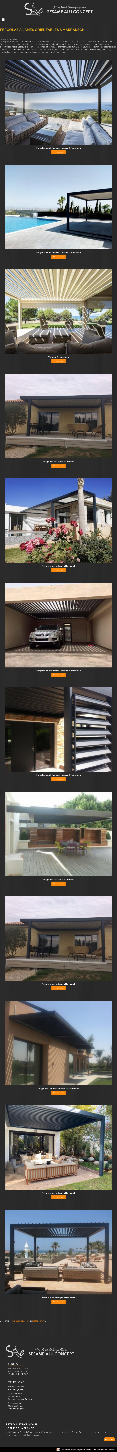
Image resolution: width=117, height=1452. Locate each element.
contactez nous (38, 1321)
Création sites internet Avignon (70, 1449)
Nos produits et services (106, 1449)
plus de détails (58, 152)
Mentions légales (90, 1449)
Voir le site (109, 1439)
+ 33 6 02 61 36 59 (24, 1399)
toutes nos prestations (19, 1321)
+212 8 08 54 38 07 (16, 1389)
